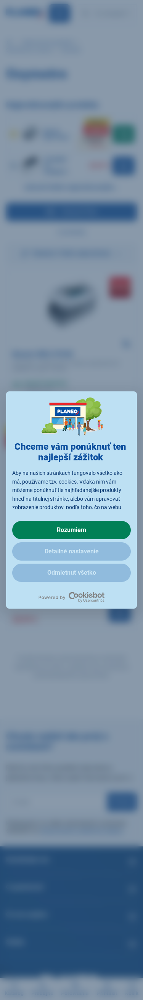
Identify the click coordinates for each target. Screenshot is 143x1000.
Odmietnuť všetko (71, 572)
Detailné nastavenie (72, 551)
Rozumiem (71, 530)
